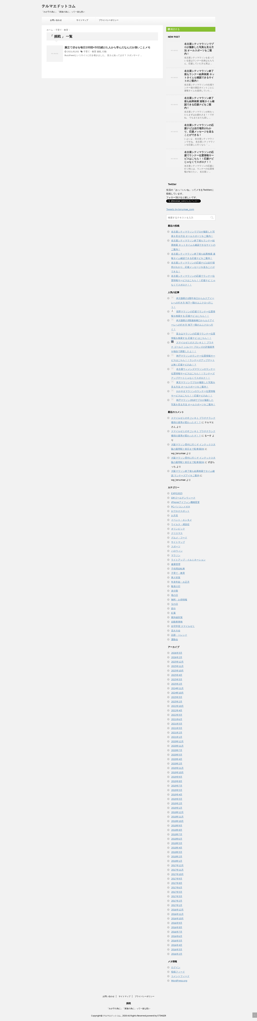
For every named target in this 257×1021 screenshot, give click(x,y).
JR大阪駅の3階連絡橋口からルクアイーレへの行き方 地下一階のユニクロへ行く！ (192, 325)
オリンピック (178, 528)
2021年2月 (176, 732)
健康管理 (175, 564)
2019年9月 (176, 776)
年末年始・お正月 (180, 581)
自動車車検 (177, 621)
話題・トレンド (179, 635)
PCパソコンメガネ (180, 506)
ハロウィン (177, 550)
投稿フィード (178, 971)
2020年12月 (177, 741)
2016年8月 (176, 927)
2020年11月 (177, 745)
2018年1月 (176, 860)
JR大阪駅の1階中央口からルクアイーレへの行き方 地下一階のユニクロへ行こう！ (192, 303)
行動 (104, 51)
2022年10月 (177, 706)
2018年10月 (177, 821)
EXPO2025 (176, 493)
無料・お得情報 (179, 599)
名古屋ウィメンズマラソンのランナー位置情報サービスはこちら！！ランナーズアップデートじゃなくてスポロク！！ (193, 373)
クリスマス (177, 533)
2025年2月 (176, 683)
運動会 (174, 639)
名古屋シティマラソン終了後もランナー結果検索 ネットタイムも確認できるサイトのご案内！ (199, 75)
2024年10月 (177, 692)
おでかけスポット (180, 511)
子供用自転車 (178, 568)
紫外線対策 (177, 617)
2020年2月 (176, 763)
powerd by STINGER (156, 1015)
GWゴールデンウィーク (183, 497)
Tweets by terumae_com (180, 209)
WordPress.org (179, 980)
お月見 (174, 515)
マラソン (175, 555)
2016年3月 (176, 949)
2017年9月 (176, 878)
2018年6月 (176, 838)
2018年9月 (176, 825)
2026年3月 (176, 652)
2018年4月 (176, 847)
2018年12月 (177, 812)
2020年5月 (176, 754)
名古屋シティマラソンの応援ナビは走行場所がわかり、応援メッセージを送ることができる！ (199, 129)
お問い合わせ (56, 20)
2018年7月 (176, 834)
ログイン (175, 967)
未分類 (174, 590)
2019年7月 (176, 785)
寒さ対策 (175, 577)
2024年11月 (177, 688)
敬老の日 (175, 586)
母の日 (174, 595)
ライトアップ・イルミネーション (188, 559)
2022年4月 (176, 710)
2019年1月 (176, 807)
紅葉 (173, 612)
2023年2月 (176, 701)
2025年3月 (176, 679)
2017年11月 (177, 869)
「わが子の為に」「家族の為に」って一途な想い (128, 1008)
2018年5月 (176, 843)
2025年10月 (177, 670)
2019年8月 (176, 781)
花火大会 (175, 630)
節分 (173, 608)
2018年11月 (177, 816)
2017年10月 (177, 874)
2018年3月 (176, 852)
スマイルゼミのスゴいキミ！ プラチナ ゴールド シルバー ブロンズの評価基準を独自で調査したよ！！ (192, 347)
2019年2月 (176, 803)
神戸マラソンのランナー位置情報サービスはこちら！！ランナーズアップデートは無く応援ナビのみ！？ (193, 360)
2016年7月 (176, 931)
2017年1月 (176, 905)
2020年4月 (176, 759)
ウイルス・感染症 (180, 524)
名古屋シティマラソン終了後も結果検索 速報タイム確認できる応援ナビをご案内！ (199, 102)
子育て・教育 (89, 51)
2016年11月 (177, 914)
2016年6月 (176, 936)
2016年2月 (176, 953)
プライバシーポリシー (109, 20)
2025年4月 (176, 675)
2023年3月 (176, 697)
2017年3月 (176, 896)
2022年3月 (176, 714)
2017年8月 (176, 883)
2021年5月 (176, 723)
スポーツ (175, 546)
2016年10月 (177, 918)
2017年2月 (176, 900)
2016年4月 (176, 945)
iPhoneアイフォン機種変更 (185, 502)
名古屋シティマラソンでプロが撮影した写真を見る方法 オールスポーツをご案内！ (199, 48)
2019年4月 (176, 794)
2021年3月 (176, 728)
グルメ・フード (179, 537)
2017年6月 (176, 887)
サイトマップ (82, 20)
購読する (174, 29)
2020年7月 (176, 750)
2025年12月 (177, 661)
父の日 (174, 604)
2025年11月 (177, 666)
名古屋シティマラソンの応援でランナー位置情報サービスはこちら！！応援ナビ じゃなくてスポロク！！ (199, 157)
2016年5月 (176, 940)
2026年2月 (176, 657)
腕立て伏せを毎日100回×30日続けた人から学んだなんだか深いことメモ (107, 47)
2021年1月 (176, 737)
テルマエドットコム (59, 6)
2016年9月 (176, 922)
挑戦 (99, 51)
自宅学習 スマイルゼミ (183, 626)
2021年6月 (176, 719)
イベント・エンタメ (181, 519)
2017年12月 (177, 865)
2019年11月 (177, 768)
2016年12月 (177, 909)
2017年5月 (176, 891)
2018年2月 (176, 856)
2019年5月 (176, 790)
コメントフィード (180, 976)
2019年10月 (177, 772)
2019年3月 (176, 799)
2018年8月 (176, 830)
